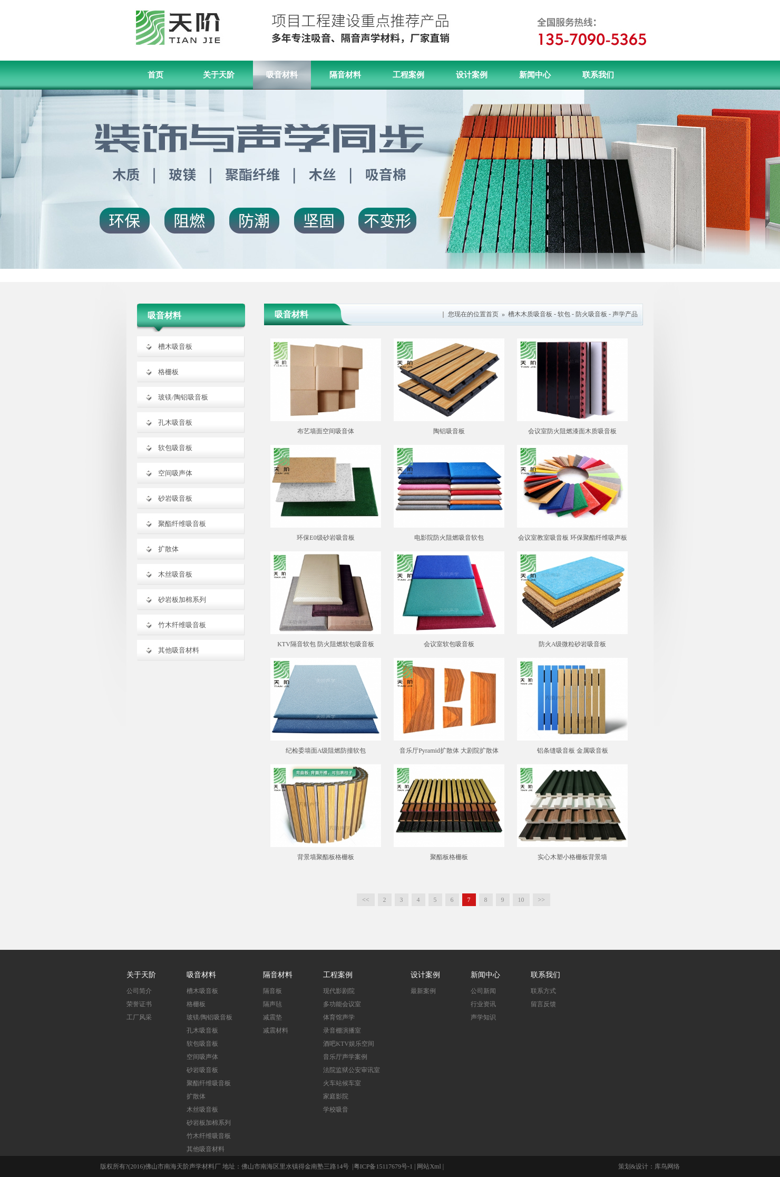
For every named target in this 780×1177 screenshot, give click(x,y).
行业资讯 (483, 1004)
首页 (155, 75)
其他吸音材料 (178, 650)
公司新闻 (483, 991)
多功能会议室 (342, 1004)
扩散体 (168, 549)
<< (365, 899)
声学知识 (483, 1017)
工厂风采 (139, 1017)
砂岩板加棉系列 (182, 600)
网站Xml (429, 1166)
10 (521, 899)
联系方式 (543, 991)
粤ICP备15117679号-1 (383, 1166)
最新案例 (423, 991)
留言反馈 (543, 1004)
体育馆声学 (339, 1017)
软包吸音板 (175, 448)
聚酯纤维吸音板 (182, 524)
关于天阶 (219, 75)
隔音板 (272, 991)
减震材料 (275, 1030)
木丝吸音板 (175, 574)
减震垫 (272, 1017)
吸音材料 (282, 75)
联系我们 (598, 75)
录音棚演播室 (342, 1030)
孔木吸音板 (175, 422)
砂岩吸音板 (175, 498)
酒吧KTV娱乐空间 (348, 1043)
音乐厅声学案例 (345, 1057)
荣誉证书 (139, 1004)
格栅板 (168, 372)
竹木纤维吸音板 (182, 625)
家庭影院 (335, 1096)
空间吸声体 (175, 473)
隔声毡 (272, 1004)
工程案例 (408, 75)
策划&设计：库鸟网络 (649, 1166)
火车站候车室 (342, 1083)
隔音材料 (345, 75)
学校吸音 (335, 1109)
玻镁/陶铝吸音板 (183, 397)
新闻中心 (535, 75)
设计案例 (471, 75)
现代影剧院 (339, 991)
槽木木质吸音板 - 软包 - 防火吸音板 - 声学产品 (573, 314)
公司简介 (139, 991)
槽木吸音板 (175, 347)
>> (541, 899)
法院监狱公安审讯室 (351, 1070)
